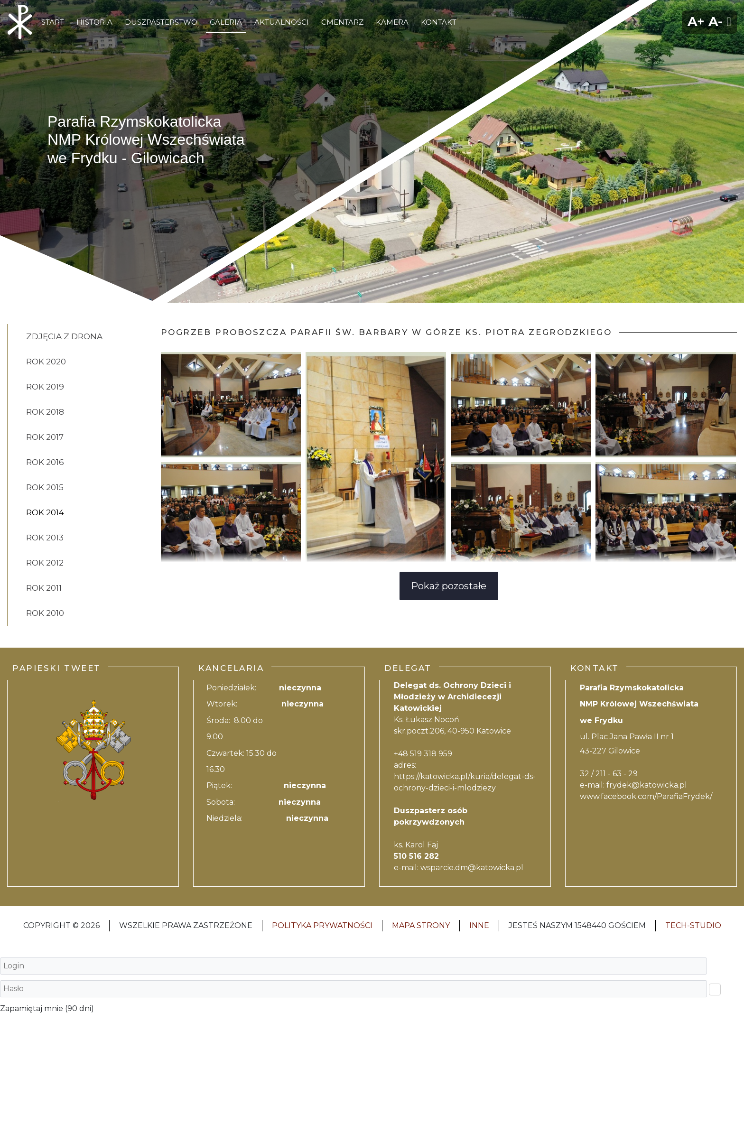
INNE (479, 925)
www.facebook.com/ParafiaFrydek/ (646, 796)
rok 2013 (45, 537)
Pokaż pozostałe (448, 586)
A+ (696, 21)
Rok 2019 (45, 386)
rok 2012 (45, 562)
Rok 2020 (46, 361)
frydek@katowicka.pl (646, 785)
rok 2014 (45, 512)
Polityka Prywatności (322, 925)
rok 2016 (45, 462)
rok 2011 (44, 588)
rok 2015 (45, 487)
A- (715, 21)
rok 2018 (45, 412)
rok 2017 (45, 437)
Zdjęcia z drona (64, 336)
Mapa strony (421, 925)
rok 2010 (45, 613)
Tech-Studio (693, 925)
